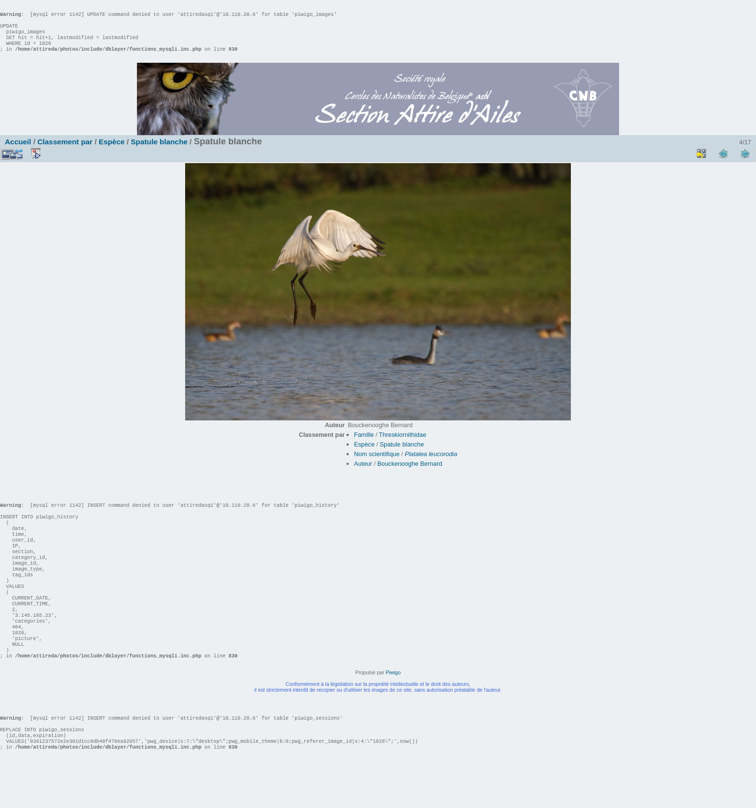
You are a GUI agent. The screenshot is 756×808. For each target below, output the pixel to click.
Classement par (64, 151)
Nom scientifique (377, 463)
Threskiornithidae (402, 444)
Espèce (112, 151)
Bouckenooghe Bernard (410, 473)
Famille (364, 444)
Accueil (18, 151)
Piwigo (393, 711)
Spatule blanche (159, 151)
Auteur (363, 473)
